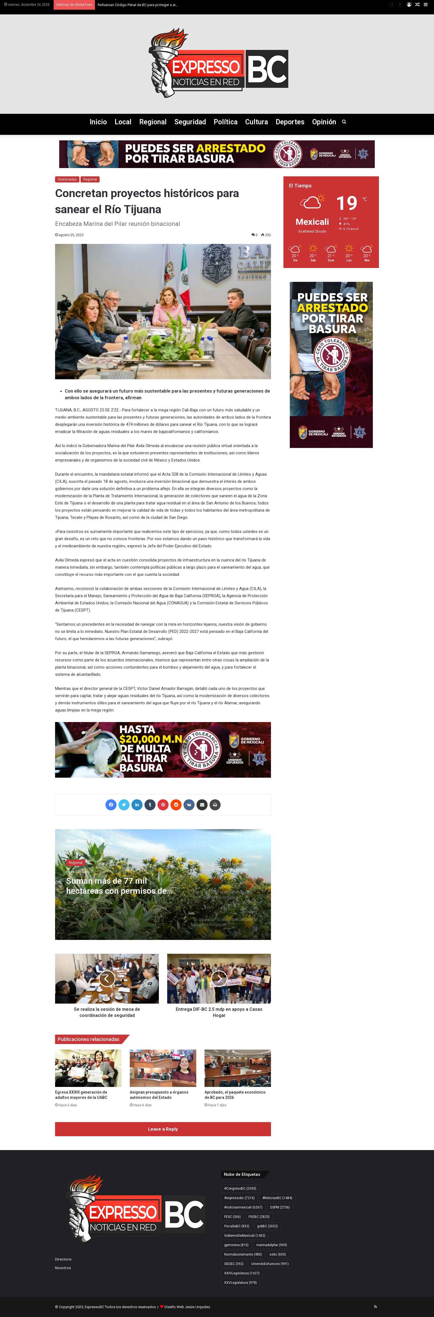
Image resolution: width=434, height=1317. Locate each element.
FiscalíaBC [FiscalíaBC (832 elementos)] (236, 1226)
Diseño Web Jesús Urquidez (187, 1307)
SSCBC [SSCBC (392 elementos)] (234, 1264)
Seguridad (190, 122)
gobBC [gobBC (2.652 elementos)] (267, 1226)
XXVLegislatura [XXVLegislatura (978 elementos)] (240, 1283)
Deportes (290, 122)
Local (123, 122)
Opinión (324, 122)
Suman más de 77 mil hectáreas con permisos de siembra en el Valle (116, 886)
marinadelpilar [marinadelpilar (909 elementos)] (271, 1245)
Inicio (98, 122)
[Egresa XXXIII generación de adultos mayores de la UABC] (88, 1068)
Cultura (256, 122)
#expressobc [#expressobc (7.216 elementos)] (239, 1198)
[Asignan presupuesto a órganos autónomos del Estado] (163, 1068)
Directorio (63, 1259)
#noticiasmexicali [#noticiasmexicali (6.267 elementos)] (243, 1207)
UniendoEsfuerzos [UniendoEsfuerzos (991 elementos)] (270, 1264)
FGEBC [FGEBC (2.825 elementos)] (259, 1217)
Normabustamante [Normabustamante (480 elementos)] (243, 1254)
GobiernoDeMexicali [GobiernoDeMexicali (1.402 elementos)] (244, 1236)
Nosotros (63, 1268)
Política (225, 122)
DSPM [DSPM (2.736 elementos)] (280, 1207)
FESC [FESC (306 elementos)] (232, 1217)
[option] (163, 884)
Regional (153, 122)
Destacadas (67, 179)
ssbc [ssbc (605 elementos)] (278, 1254)
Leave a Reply (163, 1129)
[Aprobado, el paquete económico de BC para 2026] (238, 1068)
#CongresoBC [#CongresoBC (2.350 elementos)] (240, 1188)
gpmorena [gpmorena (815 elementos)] (236, 1245)
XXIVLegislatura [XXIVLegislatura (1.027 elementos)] (242, 1273)
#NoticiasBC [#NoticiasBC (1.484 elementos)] (277, 1198)
